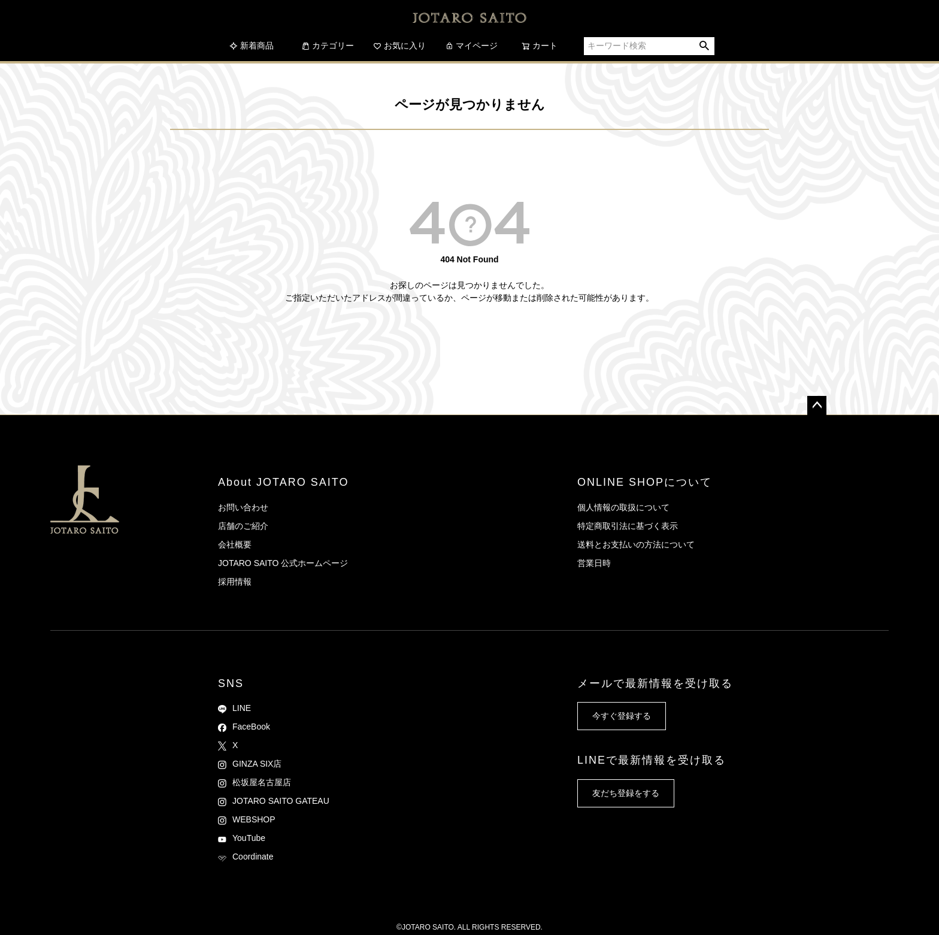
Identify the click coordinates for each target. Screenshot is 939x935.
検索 (704, 46)
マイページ (471, 45)
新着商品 (251, 45)
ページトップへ (816, 405)
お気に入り (399, 45)
